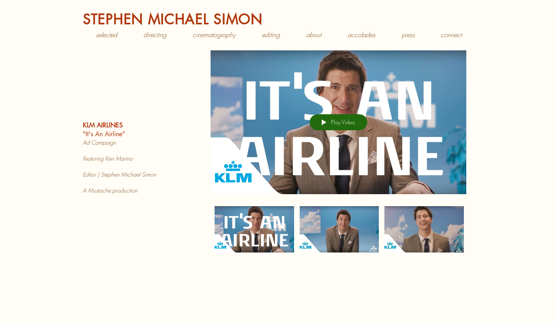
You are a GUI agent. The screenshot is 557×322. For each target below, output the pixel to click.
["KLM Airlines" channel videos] (338, 239)
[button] (154, 35)
